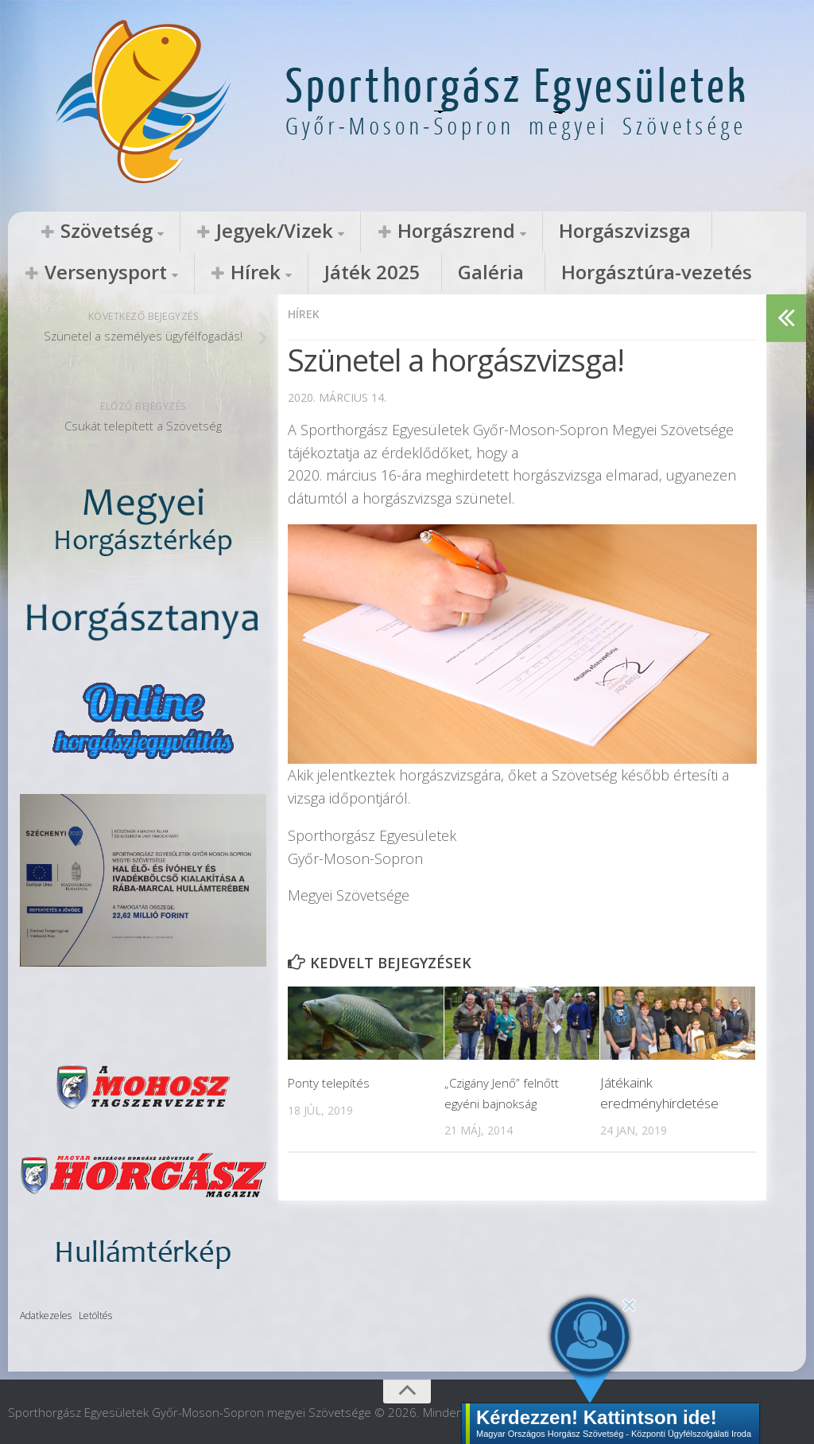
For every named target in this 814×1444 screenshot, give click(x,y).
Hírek (718, 231)
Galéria (136, 273)
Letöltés (95, 1314)
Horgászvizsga (472, 231)
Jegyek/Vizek (209, 231)
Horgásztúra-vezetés (255, 273)
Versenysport (605, 231)
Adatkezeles (46, 1314)
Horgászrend (344, 231)
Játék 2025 (54, 273)
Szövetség (83, 231)
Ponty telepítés (331, 1081)
